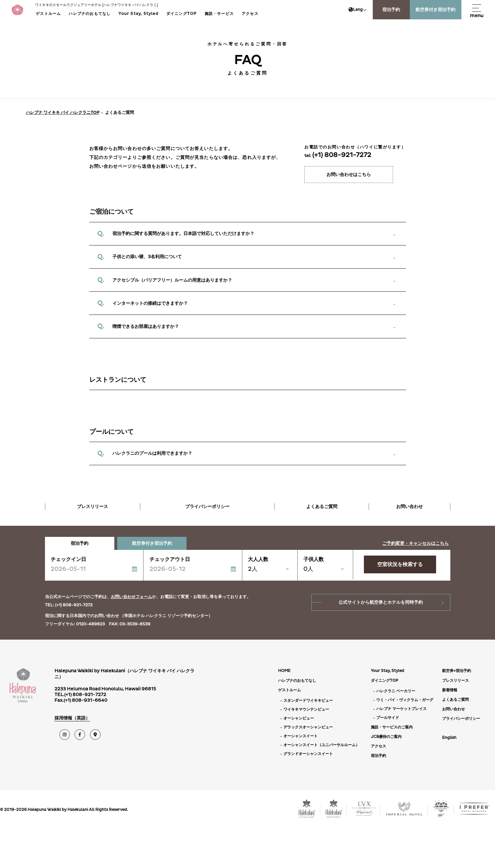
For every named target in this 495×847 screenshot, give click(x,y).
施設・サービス (219, 13)
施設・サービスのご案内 (392, 727)
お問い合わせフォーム (131, 596)
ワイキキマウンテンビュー (306, 709)
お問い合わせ (409, 506)
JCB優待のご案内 (386, 736)
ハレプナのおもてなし (90, 13)
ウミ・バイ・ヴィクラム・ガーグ (404, 700)
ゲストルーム (48, 13)
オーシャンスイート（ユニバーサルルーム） (321, 745)
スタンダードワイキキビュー (308, 700)
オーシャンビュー (298, 718)
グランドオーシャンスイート (308, 754)
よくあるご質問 (321, 506)
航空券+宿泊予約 (456, 670)
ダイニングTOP (181, 13)
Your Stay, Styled (138, 13)
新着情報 (449, 690)
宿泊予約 (391, 9)
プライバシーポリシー (207, 506)
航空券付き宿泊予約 (435, 9)
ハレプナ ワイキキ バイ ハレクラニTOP (62, 112)
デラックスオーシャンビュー (308, 727)
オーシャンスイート (300, 736)
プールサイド (387, 717)
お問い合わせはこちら (349, 174)
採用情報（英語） (72, 718)
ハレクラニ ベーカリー (395, 691)
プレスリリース (92, 506)
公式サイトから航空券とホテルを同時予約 (381, 602)
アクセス (250, 13)
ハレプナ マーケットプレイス (401, 709)
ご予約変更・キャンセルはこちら (415, 543)
